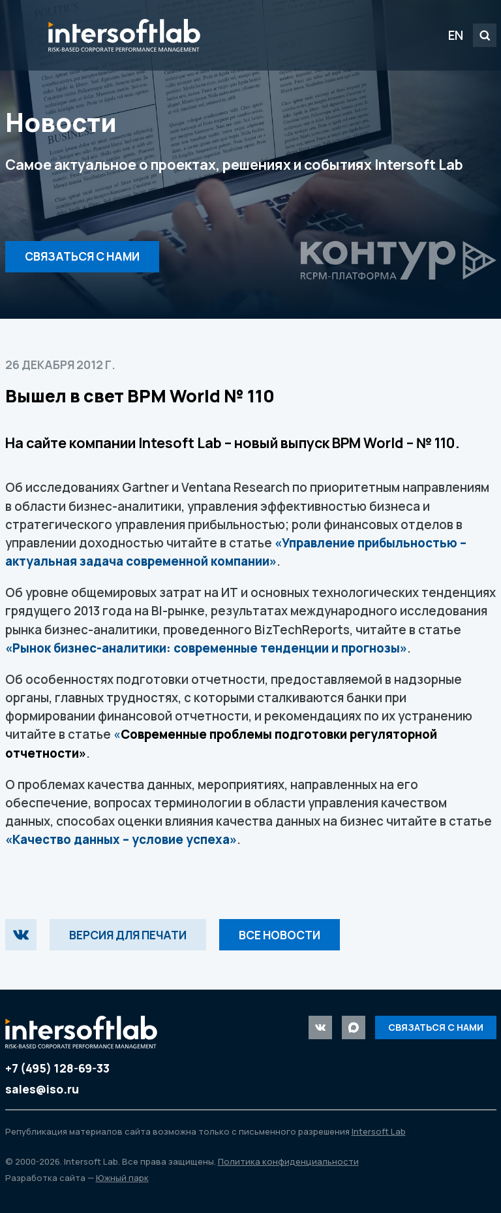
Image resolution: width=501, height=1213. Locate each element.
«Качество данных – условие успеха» (121, 839)
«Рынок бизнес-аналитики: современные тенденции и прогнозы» (206, 647)
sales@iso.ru (42, 1089)
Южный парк (122, 1178)
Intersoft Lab (124, 35)
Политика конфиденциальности (288, 1161)
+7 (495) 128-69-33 (57, 1068)
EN (455, 35)
